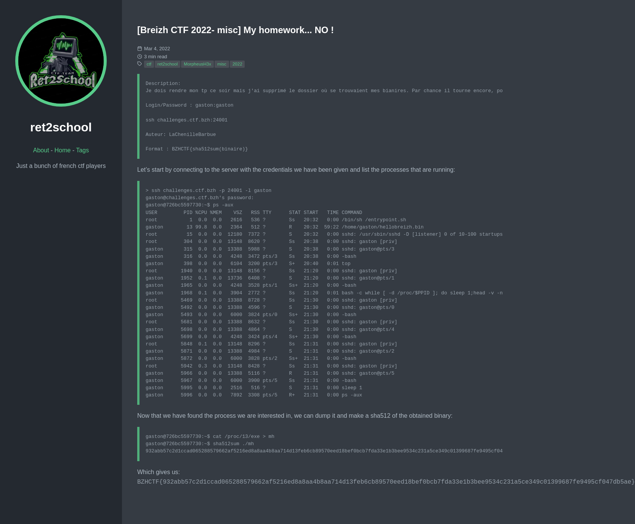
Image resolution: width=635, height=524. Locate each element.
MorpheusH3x (197, 64)
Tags (82, 150)
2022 (237, 64)
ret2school (167, 64)
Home (63, 150)
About (41, 150)
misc (221, 64)
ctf (149, 64)
